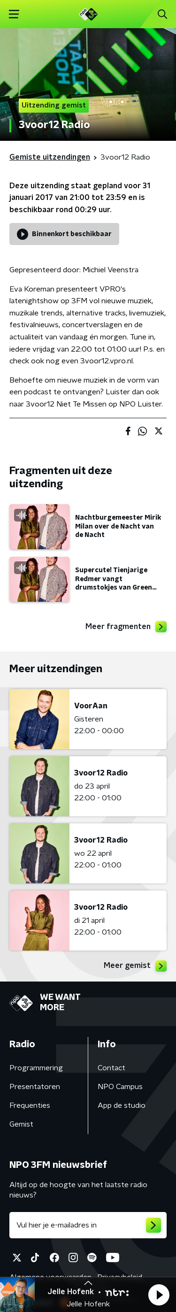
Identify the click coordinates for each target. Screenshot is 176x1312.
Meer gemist (135, 966)
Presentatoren (34, 1086)
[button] (159, 1295)
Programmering (36, 1068)
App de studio (121, 1105)
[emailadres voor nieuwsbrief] (88, 1225)
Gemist (21, 1124)
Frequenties (29, 1105)
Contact (111, 1068)
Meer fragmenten (126, 626)
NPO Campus (120, 1086)
